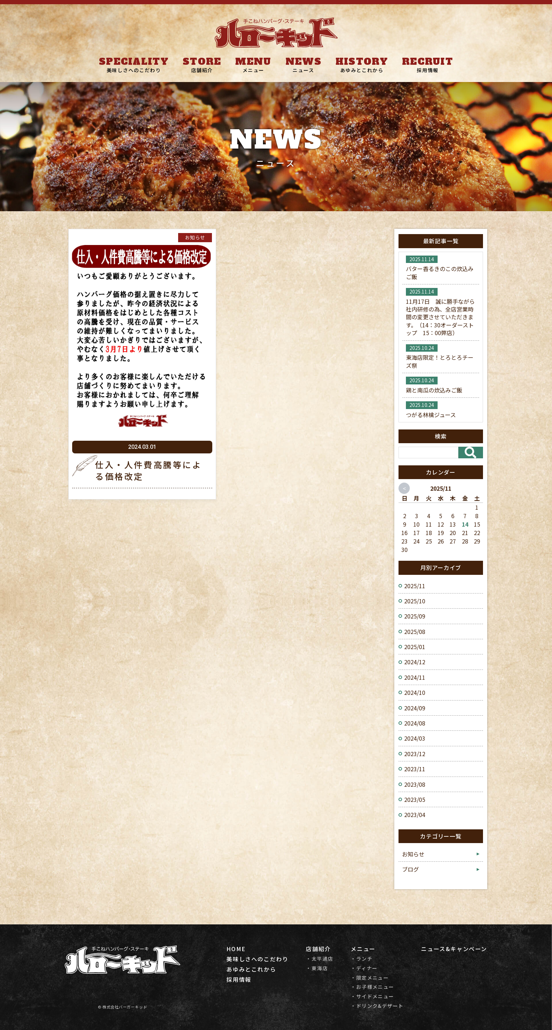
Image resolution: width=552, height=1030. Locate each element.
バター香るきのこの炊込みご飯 (439, 272)
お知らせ (195, 237)
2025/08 (414, 631)
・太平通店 (319, 959)
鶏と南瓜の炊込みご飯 (434, 390)
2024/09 (414, 708)
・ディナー (364, 968)
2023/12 (414, 753)
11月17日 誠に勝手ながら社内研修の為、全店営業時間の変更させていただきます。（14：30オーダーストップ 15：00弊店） (440, 317)
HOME (235, 949)
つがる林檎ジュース (431, 414)
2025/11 (414, 586)
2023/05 (414, 799)
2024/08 (414, 723)
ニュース (303, 70)
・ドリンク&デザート (377, 1006)
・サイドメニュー (372, 996)
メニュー (253, 70)
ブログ (410, 869)
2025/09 (414, 616)
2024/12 (414, 662)
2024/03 (414, 738)
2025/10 (414, 601)
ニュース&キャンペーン (454, 949)
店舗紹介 (202, 70)
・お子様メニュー (372, 987)
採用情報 (428, 70)
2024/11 (414, 677)
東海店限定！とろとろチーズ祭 (439, 361)
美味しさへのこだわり (134, 70)
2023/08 (414, 784)
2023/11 (414, 769)
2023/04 (414, 814)
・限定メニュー (370, 978)
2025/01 (414, 646)
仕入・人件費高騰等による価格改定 (148, 470)
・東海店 (317, 968)
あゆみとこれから (361, 70)
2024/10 (414, 692)
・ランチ (361, 959)
